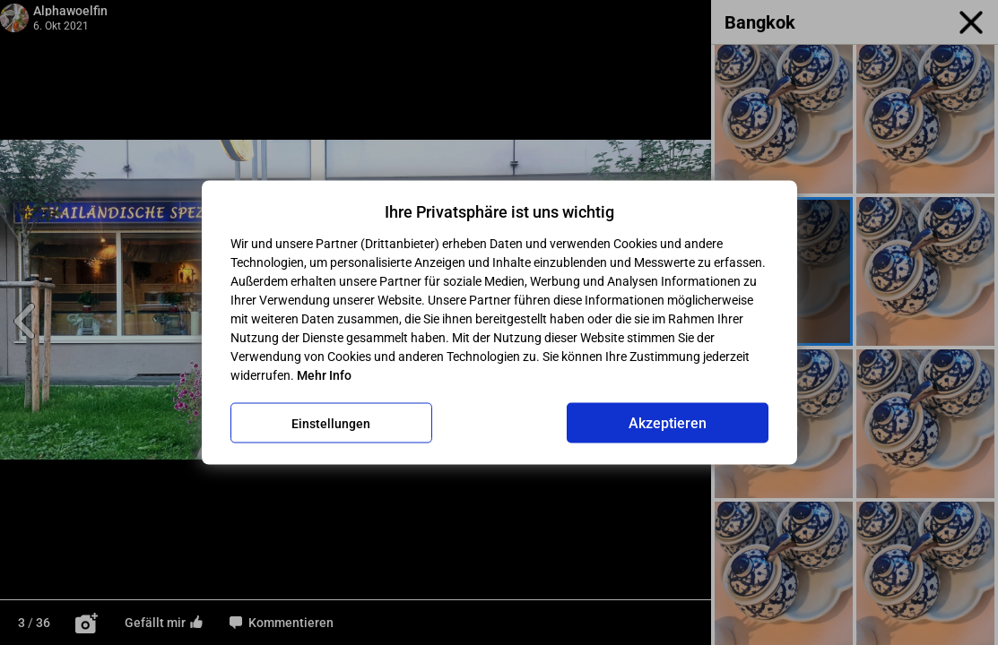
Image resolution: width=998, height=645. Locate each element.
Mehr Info (324, 375)
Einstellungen (330, 423)
